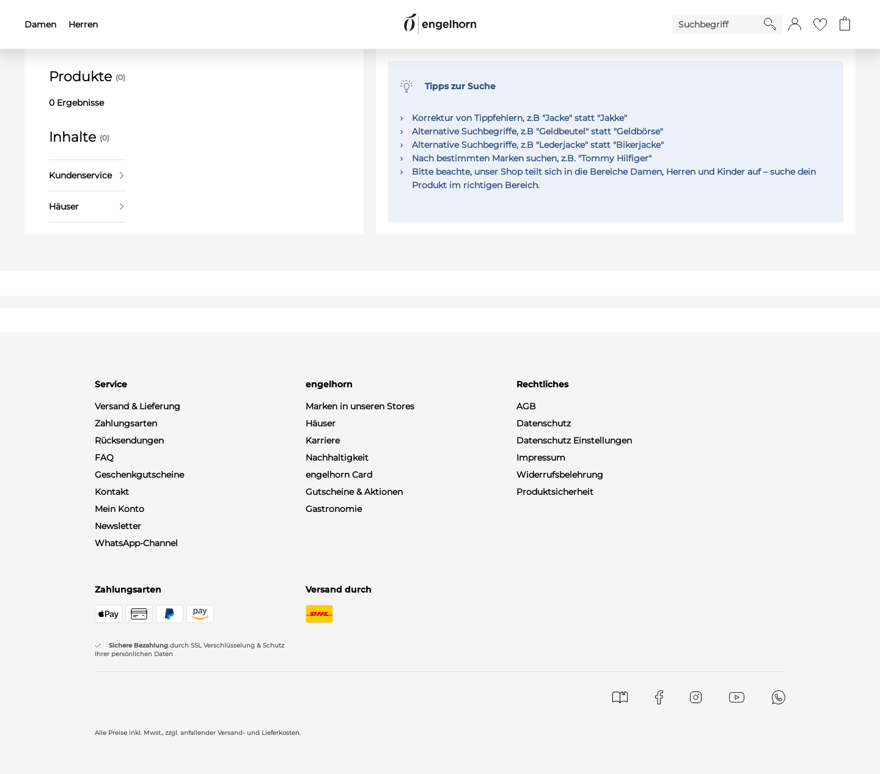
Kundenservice (86, 175)
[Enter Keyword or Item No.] (718, 24)
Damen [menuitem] (40, 24)
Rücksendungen (129, 440)
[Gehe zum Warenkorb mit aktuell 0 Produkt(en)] (845, 24)
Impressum (540, 457)
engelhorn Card (339, 474)
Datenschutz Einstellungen (574, 440)
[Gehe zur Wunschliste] (820, 24)
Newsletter (118, 525)
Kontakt (112, 491)
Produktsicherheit (554, 491)
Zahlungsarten (126, 423)
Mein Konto (119, 508)
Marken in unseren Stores (360, 406)
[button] (794, 24)
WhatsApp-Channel (136, 543)
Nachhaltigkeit (337, 457)
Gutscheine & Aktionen (354, 491)
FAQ (104, 457)
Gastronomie (334, 508)
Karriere (323, 440)
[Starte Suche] (770, 24)
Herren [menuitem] (83, 24)
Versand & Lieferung (137, 406)
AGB (526, 406)
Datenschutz (543, 423)
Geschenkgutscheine (139, 474)
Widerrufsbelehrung (559, 474)
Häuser (86, 206)
